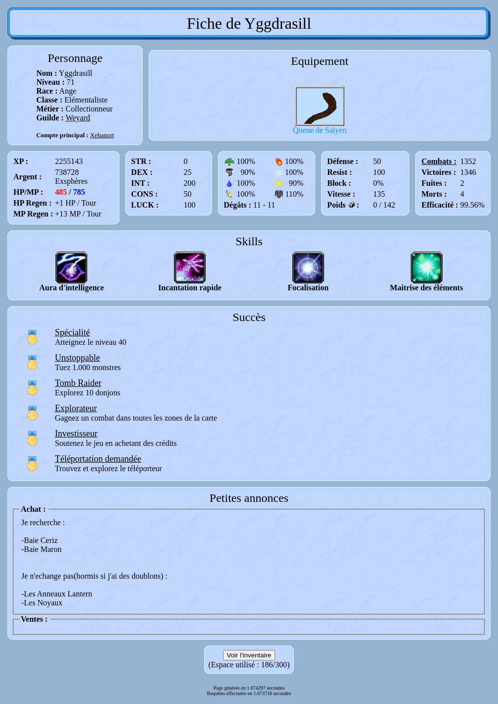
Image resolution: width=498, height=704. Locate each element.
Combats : (438, 161)
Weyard (77, 117)
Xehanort (102, 135)
